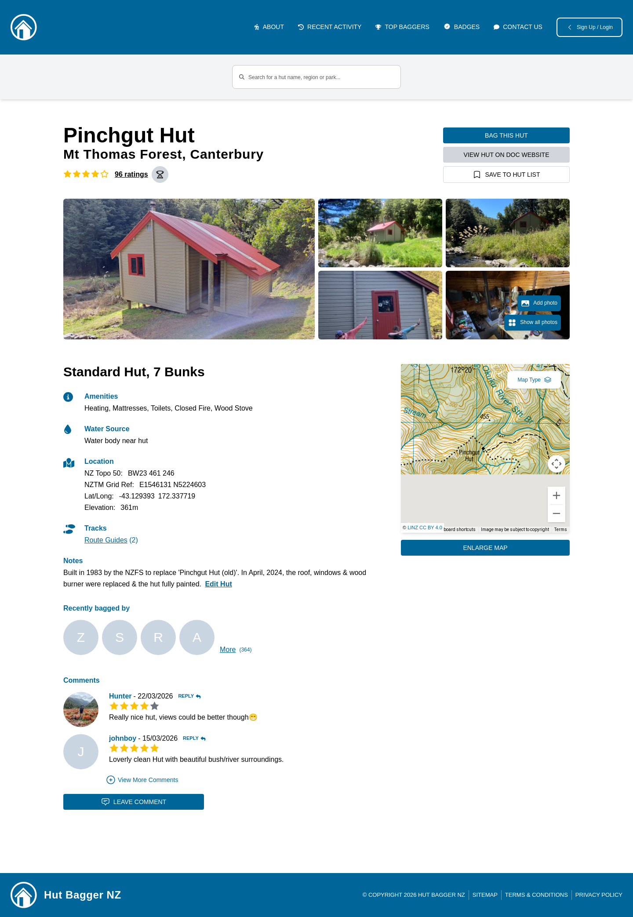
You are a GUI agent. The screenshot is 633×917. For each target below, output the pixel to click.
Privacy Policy (598, 895)
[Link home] (24, 895)
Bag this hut (506, 135)
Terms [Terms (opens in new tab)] (560, 529)
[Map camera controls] (556, 464)
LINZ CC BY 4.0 (424, 527)
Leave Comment (133, 801)
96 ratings (131, 174)
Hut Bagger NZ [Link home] (82, 895)
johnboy (122, 738)
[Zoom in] (556, 495)
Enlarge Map (485, 547)
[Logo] (24, 27)
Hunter (120, 696)
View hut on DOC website (506, 154)
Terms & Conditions (536, 895)
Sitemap (485, 895)
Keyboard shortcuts (456, 529)
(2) (111, 540)
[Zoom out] (556, 513)
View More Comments (142, 780)
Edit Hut (218, 584)
